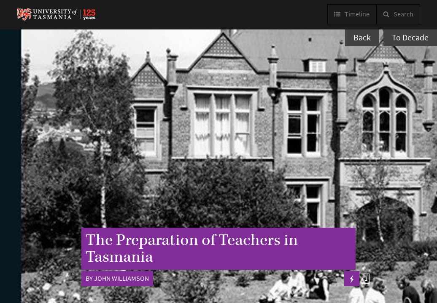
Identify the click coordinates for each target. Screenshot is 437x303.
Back (362, 37)
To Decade (410, 37)
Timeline (357, 14)
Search (403, 14)
